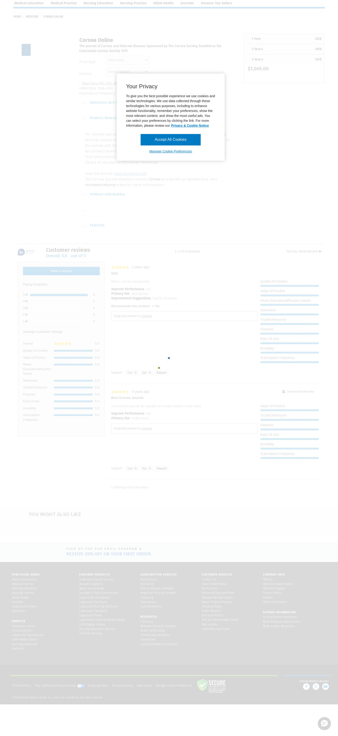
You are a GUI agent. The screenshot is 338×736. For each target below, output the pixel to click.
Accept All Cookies (170, 139)
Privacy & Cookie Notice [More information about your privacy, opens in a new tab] (190, 125)
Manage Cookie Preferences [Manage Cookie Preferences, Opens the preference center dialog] (170, 151)
